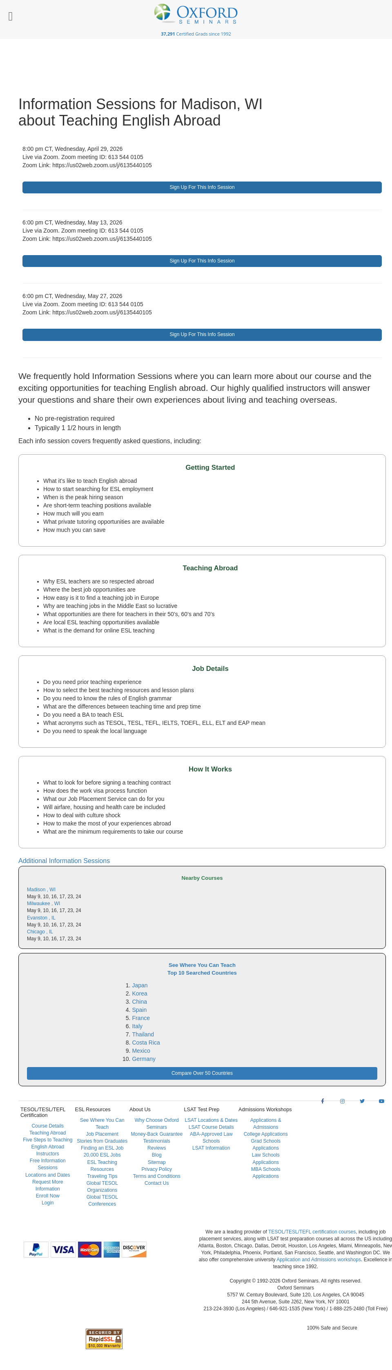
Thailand (143, 1034)
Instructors (47, 1154)
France (141, 1018)
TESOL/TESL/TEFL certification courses (312, 1232)
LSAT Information (211, 1148)
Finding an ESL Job (102, 1148)
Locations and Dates (47, 1175)
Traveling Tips (102, 1176)
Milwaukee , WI (43, 903)
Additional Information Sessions (64, 860)
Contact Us (157, 1183)
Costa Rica (146, 1042)
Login (47, 1203)
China (139, 1001)
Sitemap (157, 1162)
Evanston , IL (41, 918)
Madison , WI (41, 889)
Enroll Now (48, 1196)
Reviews (156, 1148)
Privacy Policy (156, 1169)
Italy (137, 1026)
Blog (157, 1155)
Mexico (141, 1050)
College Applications (266, 1134)
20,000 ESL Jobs (102, 1155)
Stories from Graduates (102, 1141)
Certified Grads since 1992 (196, 34)
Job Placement (102, 1134)
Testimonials (156, 1141)
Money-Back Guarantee (157, 1134)
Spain (139, 1010)
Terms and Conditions (156, 1176)
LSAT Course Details (211, 1127)
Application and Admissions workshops (318, 1259)
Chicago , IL (40, 932)
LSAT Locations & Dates (211, 1120)
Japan (139, 985)
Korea (139, 993)
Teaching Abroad (47, 1133)
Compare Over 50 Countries (202, 1073)
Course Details (47, 1126)
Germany (144, 1059)
